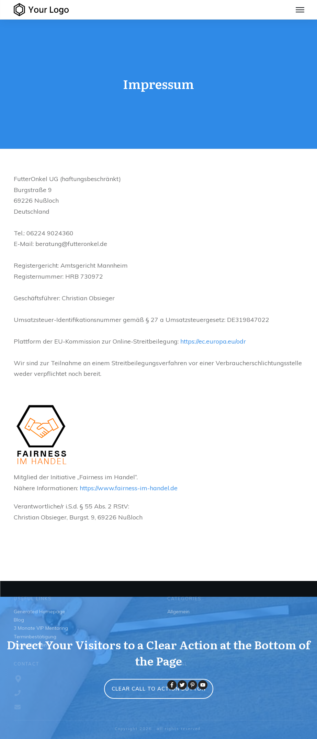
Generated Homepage (39, 611)
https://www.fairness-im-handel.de (129, 488)
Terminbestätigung (35, 637)
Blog (19, 620)
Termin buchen (30, 645)
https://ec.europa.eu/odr (213, 341)
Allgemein (178, 611)
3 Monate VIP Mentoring (41, 628)
